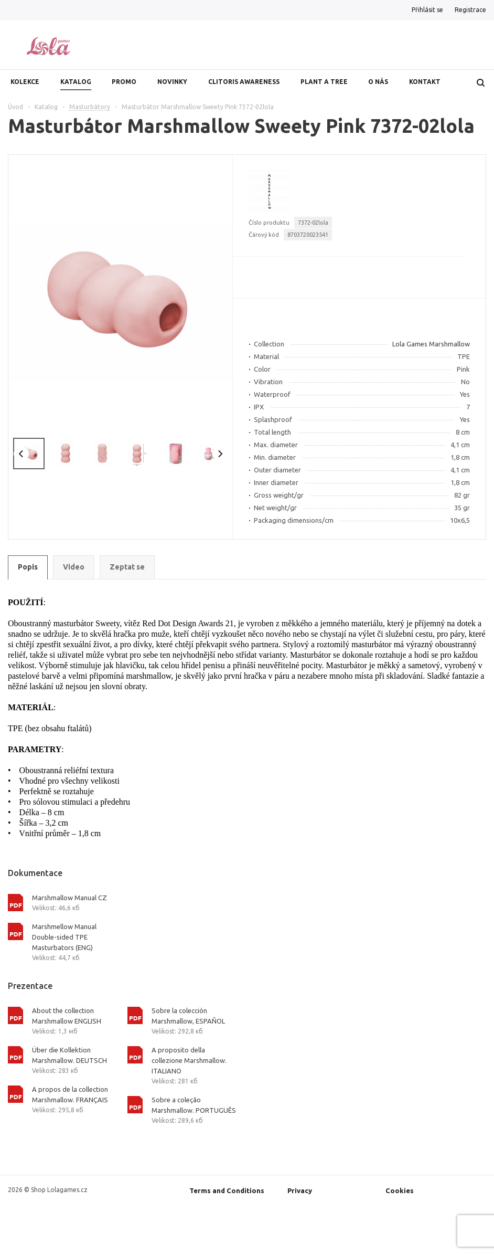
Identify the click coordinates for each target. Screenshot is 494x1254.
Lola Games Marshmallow (431, 343)
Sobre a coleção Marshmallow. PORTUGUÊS (194, 1105)
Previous (21, 453)
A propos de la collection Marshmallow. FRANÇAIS (70, 1094)
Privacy (299, 1190)
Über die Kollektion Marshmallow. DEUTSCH (69, 1055)
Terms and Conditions (226, 1190)
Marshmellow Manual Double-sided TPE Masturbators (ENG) (64, 937)
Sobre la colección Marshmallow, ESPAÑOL (188, 1016)
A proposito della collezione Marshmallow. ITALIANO (189, 1060)
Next (220, 453)
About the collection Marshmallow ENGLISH (66, 1016)
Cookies (399, 1190)
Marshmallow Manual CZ (69, 897)
